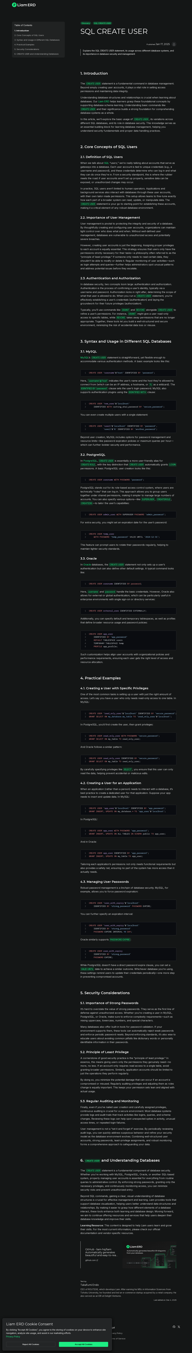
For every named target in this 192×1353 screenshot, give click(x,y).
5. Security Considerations (26, 49)
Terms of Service (117, 1338)
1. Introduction (21, 30)
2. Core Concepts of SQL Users (29, 35)
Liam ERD (103, 101)
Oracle (87, 564)
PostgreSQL (90, 460)
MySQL (84, 357)
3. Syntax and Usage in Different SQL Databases (37, 40)
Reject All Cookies (30, 1344)
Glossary (86, 23)
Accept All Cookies (83, 1344)
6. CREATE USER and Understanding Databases (36, 54)
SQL (106, 162)
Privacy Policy (115, 1333)
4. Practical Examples (24, 44)
